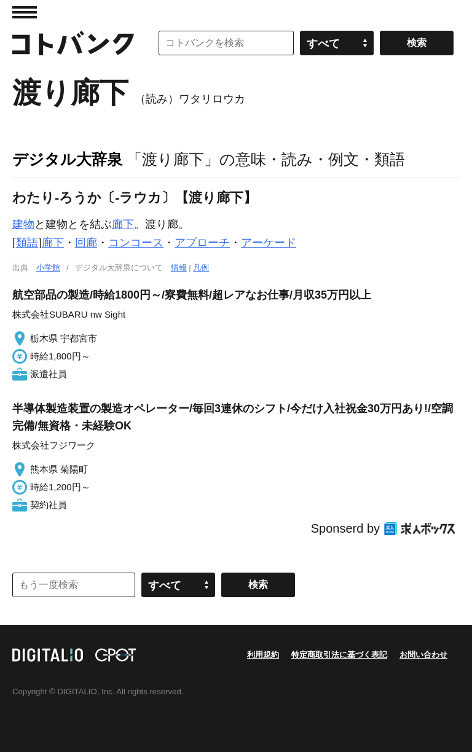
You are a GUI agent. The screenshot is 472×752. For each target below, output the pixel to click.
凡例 (201, 267)
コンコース (135, 243)
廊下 (123, 224)
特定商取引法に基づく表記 (339, 654)
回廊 (86, 243)
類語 (27, 243)
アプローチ (202, 243)
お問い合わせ (423, 654)
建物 (23, 224)
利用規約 (263, 654)
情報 (179, 267)
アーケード (268, 243)
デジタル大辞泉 (67, 159)
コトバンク (73, 43)
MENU (24, 12)
